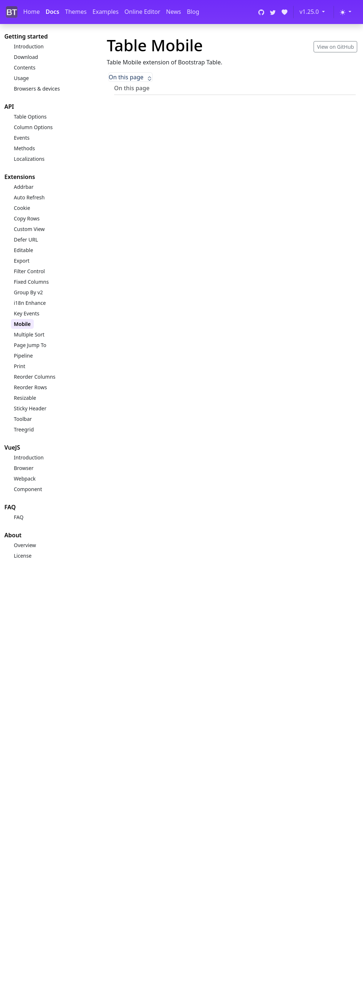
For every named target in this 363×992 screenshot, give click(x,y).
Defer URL (26, 239)
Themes (75, 12)
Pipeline (23, 355)
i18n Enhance (30, 302)
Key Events (26, 313)
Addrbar (23, 186)
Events (21, 137)
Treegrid (24, 429)
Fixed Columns (31, 281)
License (23, 555)
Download (26, 56)
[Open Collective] (284, 12)
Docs (53, 12)
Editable (23, 250)
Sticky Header (30, 408)
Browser (23, 468)
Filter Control (29, 271)
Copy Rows (27, 218)
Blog (193, 12)
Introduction (29, 46)
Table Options (30, 116)
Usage (21, 78)
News (173, 12)
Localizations (29, 158)
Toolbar (23, 418)
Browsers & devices (37, 88)
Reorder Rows (30, 387)
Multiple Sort (29, 334)
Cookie (22, 207)
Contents (24, 67)
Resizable (25, 397)
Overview (25, 545)
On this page (130, 77)
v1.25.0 (309, 12)
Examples (106, 12)
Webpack (25, 478)
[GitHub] (261, 12)
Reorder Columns (35, 376)
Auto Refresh (29, 197)
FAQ (19, 517)
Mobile (22, 323)
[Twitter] (273, 12)
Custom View (29, 229)
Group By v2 (28, 292)
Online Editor (142, 12)
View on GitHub (335, 46)
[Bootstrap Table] (11, 12)
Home (31, 12)
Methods (24, 148)
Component (28, 489)
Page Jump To (30, 345)
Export (21, 260)
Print (19, 366)
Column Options (33, 127)
